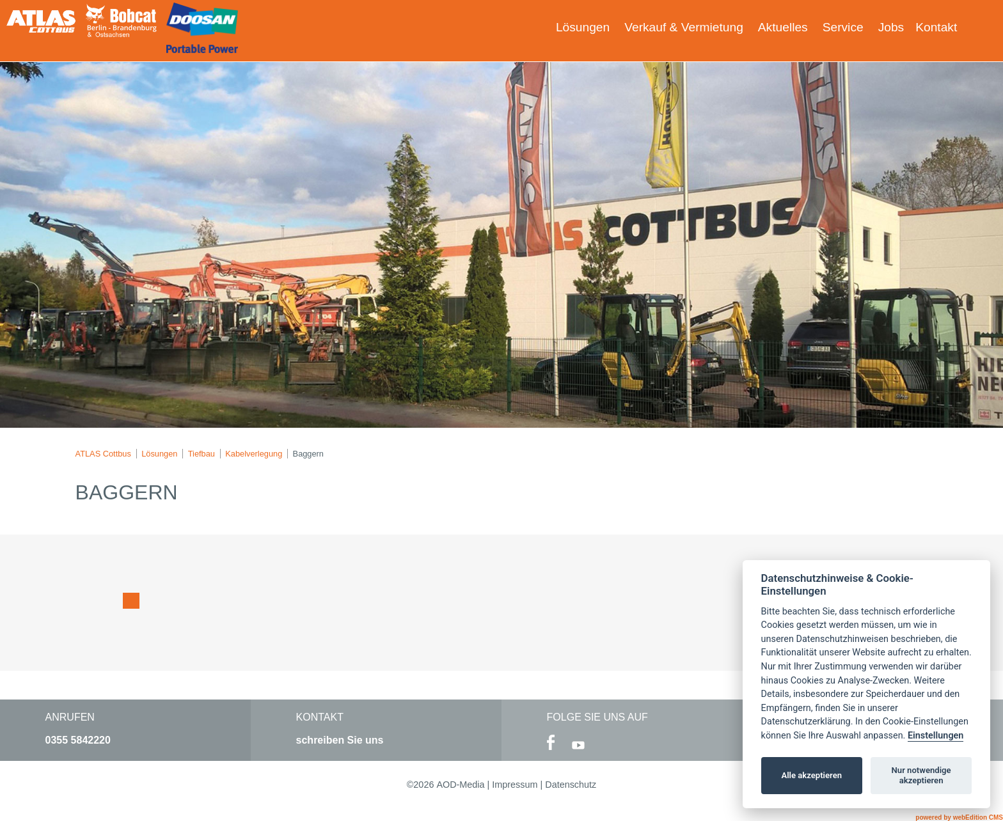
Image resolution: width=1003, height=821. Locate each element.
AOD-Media (460, 784)
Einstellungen (935, 735)
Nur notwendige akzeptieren (921, 775)
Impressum (514, 784)
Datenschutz (570, 784)
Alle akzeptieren (811, 775)
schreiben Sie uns (340, 740)
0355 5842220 (78, 740)
